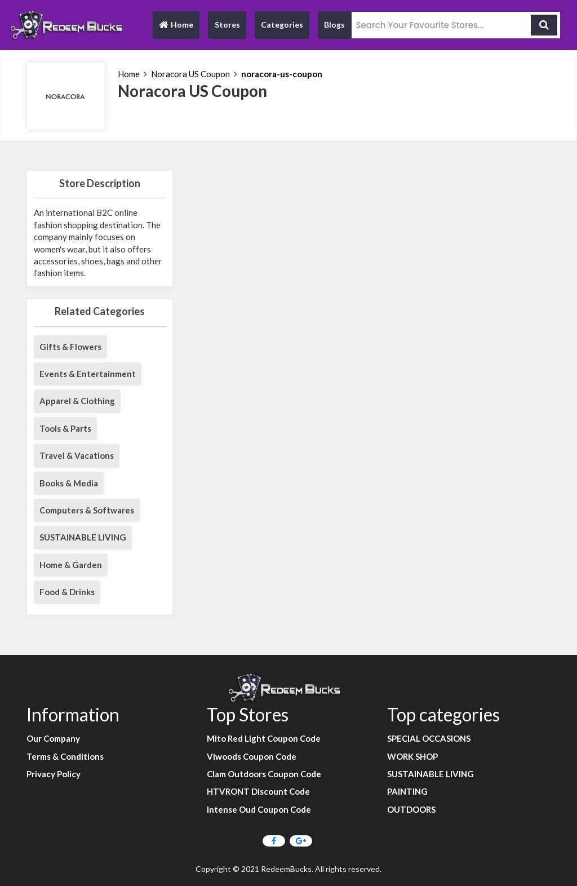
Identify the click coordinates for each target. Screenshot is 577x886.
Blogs (334, 24)
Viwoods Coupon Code (251, 756)
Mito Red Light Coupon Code (264, 738)
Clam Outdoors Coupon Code (264, 774)
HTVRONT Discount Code (258, 791)
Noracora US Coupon (190, 74)
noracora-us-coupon (281, 74)
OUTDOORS (411, 809)
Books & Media (68, 483)
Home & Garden (70, 565)
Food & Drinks (67, 592)
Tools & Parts (65, 428)
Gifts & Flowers (70, 347)
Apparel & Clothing (77, 401)
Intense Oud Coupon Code (259, 809)
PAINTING (407, 791)
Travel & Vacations (76, 455)
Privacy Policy (53, 774)
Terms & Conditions (65, 756)
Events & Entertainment (87, 374)
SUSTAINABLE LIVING (82, 537)
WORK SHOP (412, 756)
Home (175, 27)
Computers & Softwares (86, 510)
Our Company (53, 738)
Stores (227, 24)
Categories (282, 24)
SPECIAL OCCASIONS (429, 738)
